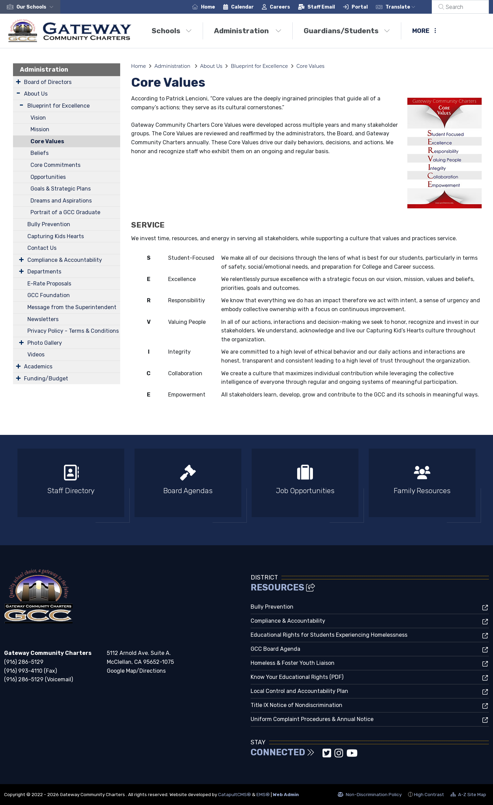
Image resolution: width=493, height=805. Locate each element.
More (424, 31)
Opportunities (48, 177)
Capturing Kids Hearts (55, 236)
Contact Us (41, 248)
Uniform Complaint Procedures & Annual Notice (312, 719)
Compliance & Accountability (64, 260)
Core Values (47, 141)
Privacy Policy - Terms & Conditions (73, 331)
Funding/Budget (46, 378)
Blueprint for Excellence (58, 105)
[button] (36, 7)
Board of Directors (48, 82)
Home (216, 7)
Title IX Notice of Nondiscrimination (296, 705)
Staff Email (329, 7)
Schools (172, 30)
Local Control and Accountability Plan (299, 691)
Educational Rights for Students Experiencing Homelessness (329, 635)
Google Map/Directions (136, 671)
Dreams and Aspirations (61, 200)
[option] (70, 486)
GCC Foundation (48, 295)
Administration (247, 30)
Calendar (250, 7)
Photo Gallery (44, 343)
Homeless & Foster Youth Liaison (292, 663)
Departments (44, 271)
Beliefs (39, 153)
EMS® (263, 794)
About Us (36, 93)
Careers (288, 7)
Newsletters (43, 319)
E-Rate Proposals (49, 283)
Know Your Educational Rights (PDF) (297, 677)
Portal (368, 7)
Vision (38, 117)
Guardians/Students (347, 30)
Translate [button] (409, 7)
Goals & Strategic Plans (60, 188)
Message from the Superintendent (71, 307)
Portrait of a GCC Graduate (65, 212)
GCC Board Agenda (275, 649)
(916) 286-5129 (23, 662)
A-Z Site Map (468, 795)
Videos (36, 354)
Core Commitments (55, 165)
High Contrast (429, 794)
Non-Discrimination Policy (370, 795)
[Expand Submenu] (18, 81)
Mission (39, 129)
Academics (38, 366)
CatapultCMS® (234, 794)
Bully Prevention (48, 224)
